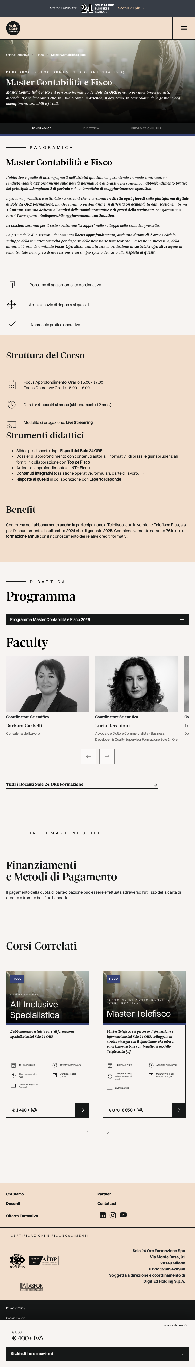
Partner (104, 1193)
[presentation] (88, 1131)
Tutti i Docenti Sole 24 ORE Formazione (82, 785)
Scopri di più (131, 8)
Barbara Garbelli (24, 726)
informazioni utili (146, 128)
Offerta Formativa (17, 55)
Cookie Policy (15, 1318)
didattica (91, 128)
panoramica (42, 128)
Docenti (13, 1203)
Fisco (40, 55)
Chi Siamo (15, 1193)
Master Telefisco (139, 1013)
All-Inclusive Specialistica (34, 1009)
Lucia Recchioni (112, 726)
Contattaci (107, 1203)
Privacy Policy (15, 1308)
